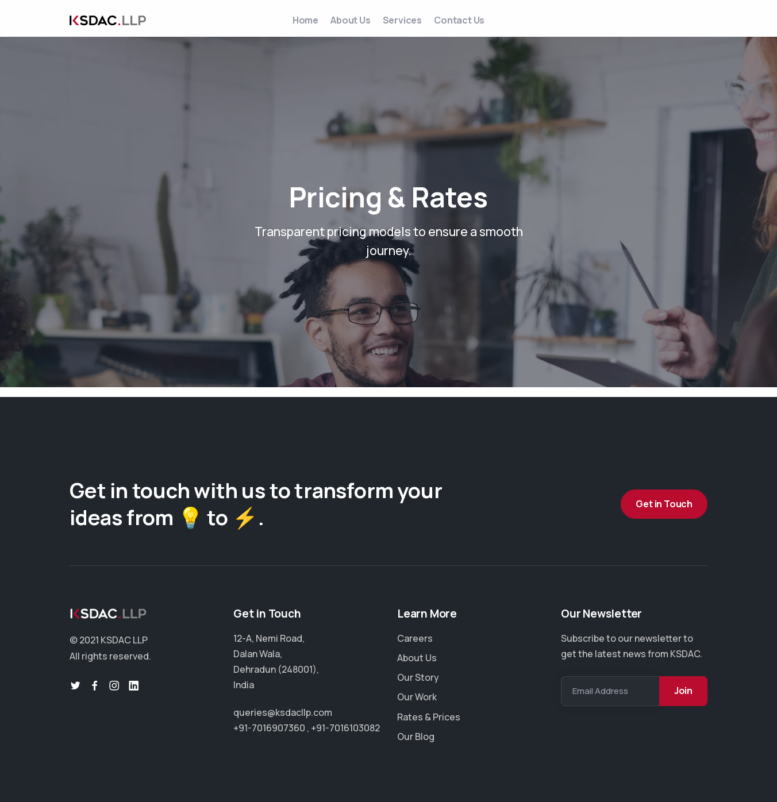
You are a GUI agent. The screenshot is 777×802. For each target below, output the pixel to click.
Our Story (418, 677)
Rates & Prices (428, 717)
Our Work (417, 697)
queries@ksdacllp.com (282, 712)
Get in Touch (664, 504)
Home (289, 24)
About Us (345, 24)
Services (407, 24)
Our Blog (415, 736)
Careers (415, 638)
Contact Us (476, 24)
